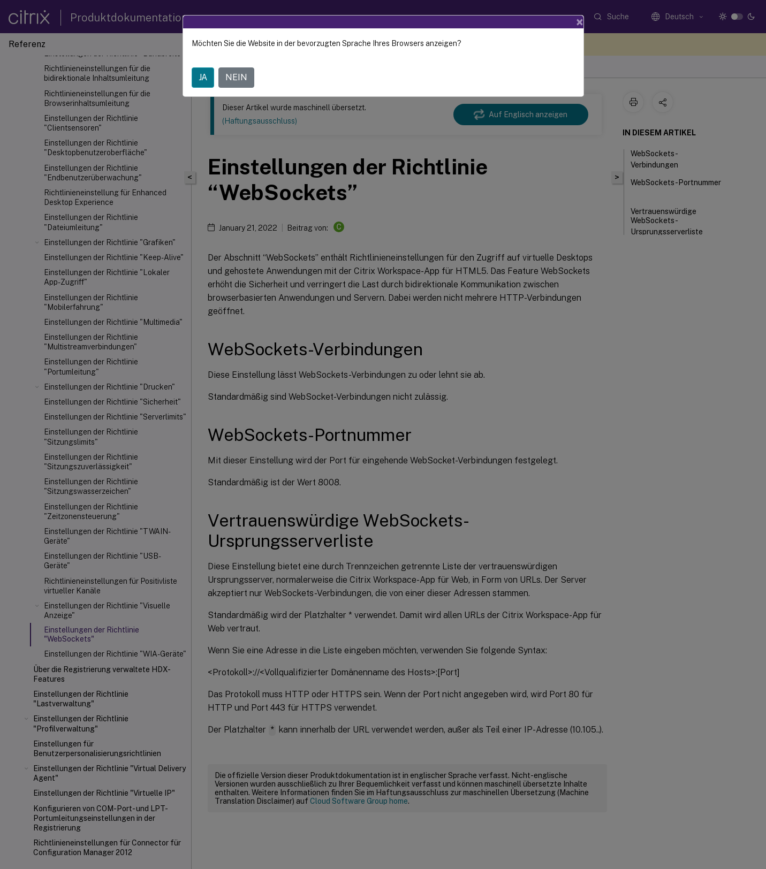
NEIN (236, 77)
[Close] (579, 22)
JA (203, 77)
